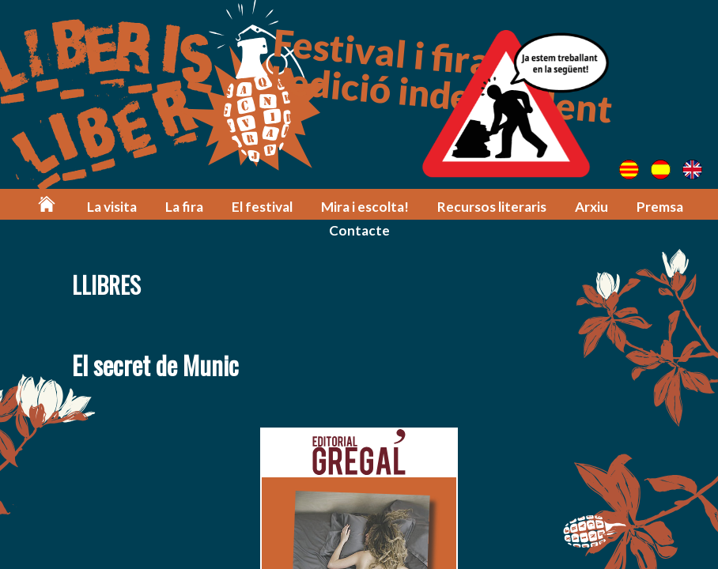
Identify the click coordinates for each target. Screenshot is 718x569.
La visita (112, 206)
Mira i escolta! (365, 206)
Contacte (359, 230)
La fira (184, 206)
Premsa (660, 206)
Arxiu (591, 206)
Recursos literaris (491, 206)
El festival (262, 206)
